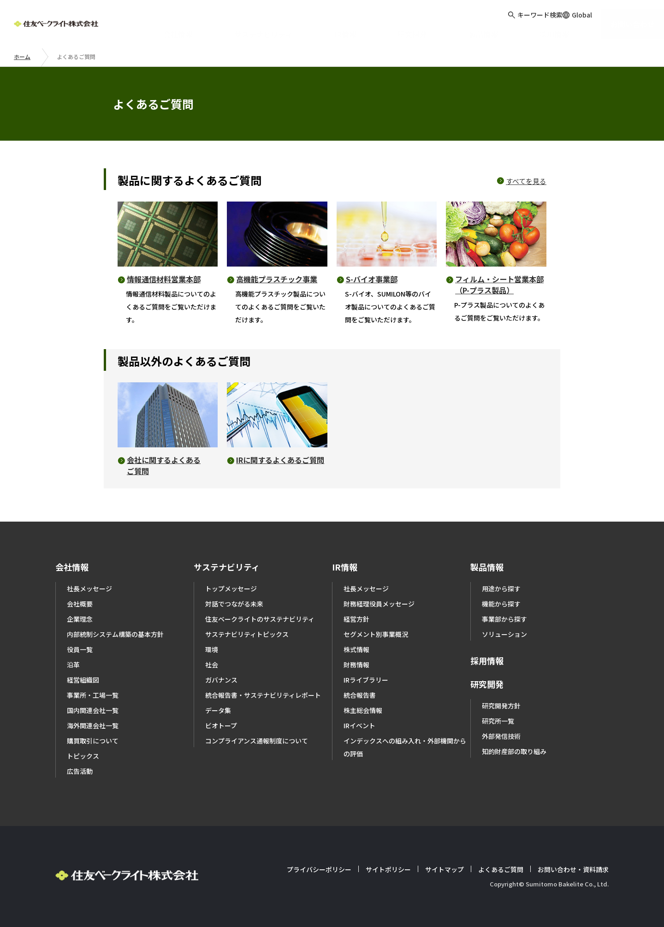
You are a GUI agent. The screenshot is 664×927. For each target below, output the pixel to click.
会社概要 (80, 603)
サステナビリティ (227, 567)
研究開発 (487, 684)
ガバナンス (221, 679)
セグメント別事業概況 (376, 634)
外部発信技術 (501, 736)
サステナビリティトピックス (247, 634)
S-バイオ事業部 (371, 279)
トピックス (83, 756)
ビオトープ (221, 725)
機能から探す (501, 603)
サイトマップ (444, 869)
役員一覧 (80, 649)
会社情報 (72, 567)
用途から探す (501, 588)
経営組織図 (83, 679)
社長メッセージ (89, 588)
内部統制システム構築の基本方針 (115, 634)
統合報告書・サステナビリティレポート (263, 695)
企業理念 (80, 619)
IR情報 (344, 567)
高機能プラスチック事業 (276, 279)
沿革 (73, 664)
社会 (211, 664)
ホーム (22, 56)
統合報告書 (360, 695)
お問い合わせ (629, 23)
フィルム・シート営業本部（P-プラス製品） (499, 284)
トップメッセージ (231, 588)
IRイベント (359, 725)
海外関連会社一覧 (93, 725)
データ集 (218, 710)
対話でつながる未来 (234, 603)
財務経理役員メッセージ (379, 603)
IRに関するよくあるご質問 (280, 459)
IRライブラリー (366, 679)
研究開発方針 (501, 705)
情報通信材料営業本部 (164, 279)
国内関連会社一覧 (93, 710)
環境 (211, 649)
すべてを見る (526, 181)
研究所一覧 (498, 720)
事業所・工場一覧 (93, 695)
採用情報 (487, 660)
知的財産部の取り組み (514, 751)
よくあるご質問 (500, 869)
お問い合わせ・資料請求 (573, 869)
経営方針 (356, 619)
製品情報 (487, 567)
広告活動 (80, 771)
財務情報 (356, 664)
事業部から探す (504, 619)
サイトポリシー (388, 869)
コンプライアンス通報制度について (256, 740)
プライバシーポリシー (319, 869)
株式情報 (356, 649)
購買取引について (93, 740)
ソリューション (504, 634)
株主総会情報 (363, 710)
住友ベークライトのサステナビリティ (259, 619)
